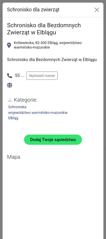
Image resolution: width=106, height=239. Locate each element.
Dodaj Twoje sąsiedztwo (53, 139)
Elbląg (13, 118)
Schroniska (17, 107)
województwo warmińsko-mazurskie (38, 112)
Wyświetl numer (42, 76)
